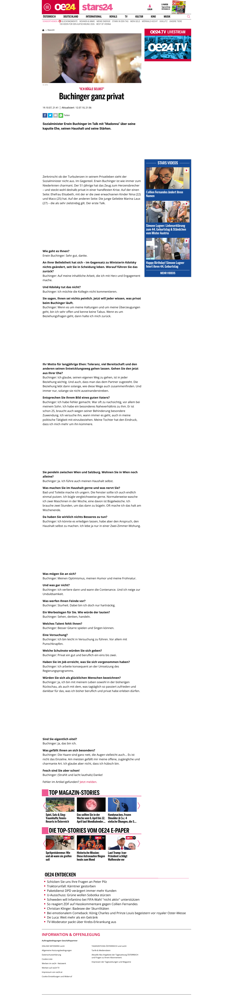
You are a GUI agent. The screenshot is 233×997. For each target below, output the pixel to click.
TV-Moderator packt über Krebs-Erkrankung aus (80, 922)
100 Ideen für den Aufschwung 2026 (77, 24)
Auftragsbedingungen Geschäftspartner (59, 940)
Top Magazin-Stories (74, 793)
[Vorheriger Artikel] (46, 805)
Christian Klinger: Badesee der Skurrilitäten (76, 908)
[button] (46, 7)
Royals (113, 16)
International (94, 16)
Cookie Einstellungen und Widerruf (57, 976)
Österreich (49, 16)
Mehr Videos (167, 273)
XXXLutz (164, 21)
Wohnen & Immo (87, 21)
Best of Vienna (103, 24)
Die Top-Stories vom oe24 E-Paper (89, 831)
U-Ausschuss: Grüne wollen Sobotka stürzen (77, 895)
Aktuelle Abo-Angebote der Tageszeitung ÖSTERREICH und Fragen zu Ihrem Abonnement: (115, 956)
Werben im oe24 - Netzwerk (54, 963)
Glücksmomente (69, 21)
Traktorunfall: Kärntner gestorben (70, 886)
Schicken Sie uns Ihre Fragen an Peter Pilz (75, 882)
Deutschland (70, 16)
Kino (153, 16)
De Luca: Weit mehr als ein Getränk (71, 917)
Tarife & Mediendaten (101, 950)
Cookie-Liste (47, 959)
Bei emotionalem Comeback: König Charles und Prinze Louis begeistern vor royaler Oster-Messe (115, 913)
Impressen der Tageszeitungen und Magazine (111, 962)
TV (126, 16)
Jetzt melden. (88, 782)
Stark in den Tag (120, 21)
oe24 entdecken (60, 874)
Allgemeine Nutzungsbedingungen (57, 950)
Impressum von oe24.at (52, 972)
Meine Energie (103, 21)
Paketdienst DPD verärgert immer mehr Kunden (80, 891)
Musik (167, 16)
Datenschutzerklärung (51, 954)
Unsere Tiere (175, 21)
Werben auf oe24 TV (50, 967)
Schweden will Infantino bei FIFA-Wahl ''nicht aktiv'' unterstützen (92, 899)
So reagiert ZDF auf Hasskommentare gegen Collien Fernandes (90, 904)
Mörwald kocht (150, 21)
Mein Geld (135, 21)
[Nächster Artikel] (136, 805)
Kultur (139, 16)
